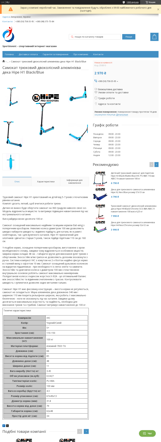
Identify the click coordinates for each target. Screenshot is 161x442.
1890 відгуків (132, 2)
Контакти (98, 54)
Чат (147, 433)
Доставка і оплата (28, 54)
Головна (9, 54)
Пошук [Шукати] (129, 37)
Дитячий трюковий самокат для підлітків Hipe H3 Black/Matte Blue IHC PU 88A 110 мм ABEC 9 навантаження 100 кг (132, 176)
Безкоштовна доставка (110, 89)
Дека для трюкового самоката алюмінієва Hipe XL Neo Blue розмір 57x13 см (133, 191)
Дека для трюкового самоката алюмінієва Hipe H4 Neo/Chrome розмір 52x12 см (133, 224)
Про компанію (80, 54)
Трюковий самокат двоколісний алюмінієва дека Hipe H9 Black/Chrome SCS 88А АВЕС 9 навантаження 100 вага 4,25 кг (133, 209)
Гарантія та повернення (55, 54)
